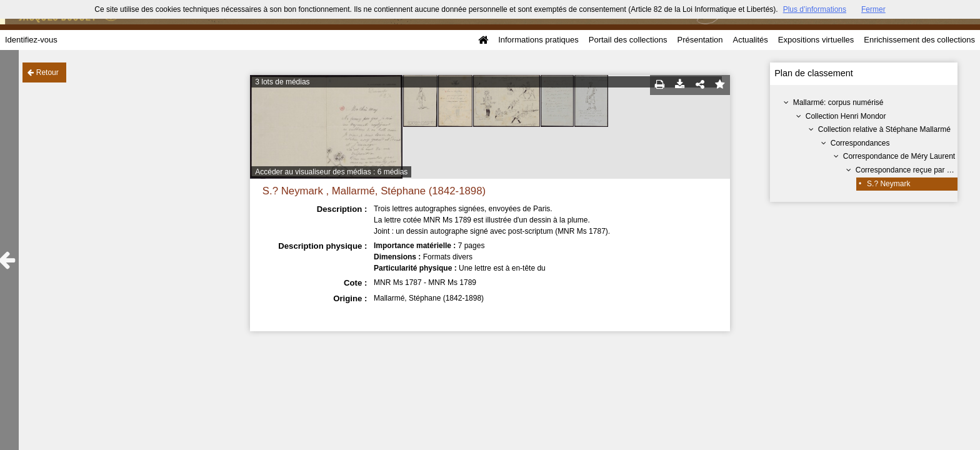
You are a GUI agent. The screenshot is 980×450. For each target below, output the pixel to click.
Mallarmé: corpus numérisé (838, 102)
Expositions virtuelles (816, 39)
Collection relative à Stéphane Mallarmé (884, 129)
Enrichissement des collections (919, 39)
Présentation (699, 39)
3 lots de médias (282, 82)
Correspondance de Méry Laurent (899, 156)
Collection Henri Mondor (846, 116)
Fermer (873, 9)
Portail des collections (628, 39)
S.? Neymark (888, 183)
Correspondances (860, 143)
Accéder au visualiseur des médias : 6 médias (331, 172)
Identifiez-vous (31, 39)
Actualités (750, 39)
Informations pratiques (538, 39)
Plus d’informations (814, 9)
